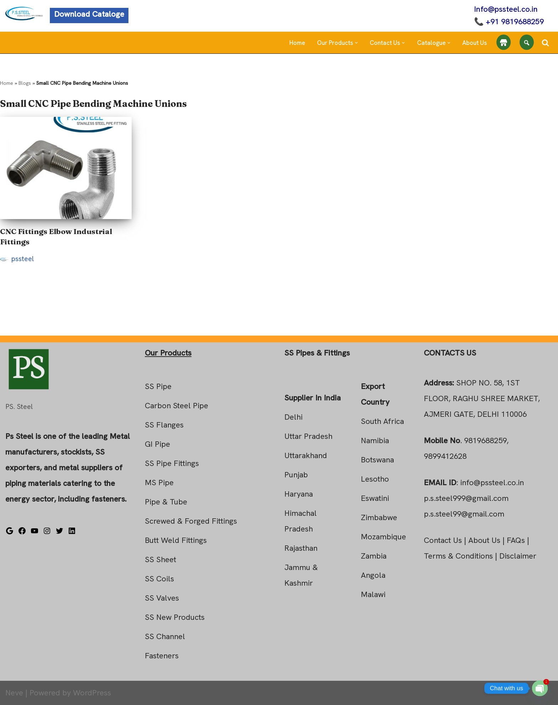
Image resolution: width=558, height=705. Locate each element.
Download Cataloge (89, 14)
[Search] (545, 42)
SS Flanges (164, 425)
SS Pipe (158, 386)
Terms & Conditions (458, 556)
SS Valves (162, 598)
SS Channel (165, 636)
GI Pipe (157, 444)
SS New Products (175, 617)
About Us (474, 43)
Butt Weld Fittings (176, 540)
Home (297, 43)
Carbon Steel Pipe (176, 405)
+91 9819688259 (515, 21)
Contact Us (443, 540)
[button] (356, 43)
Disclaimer (517, 556)
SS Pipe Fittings (172, 463)
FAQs (516, 540)
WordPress (92, 693)
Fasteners (162, 655)
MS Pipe (159, 482)
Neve (14, 693)
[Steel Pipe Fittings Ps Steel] (24, 13)
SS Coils (159, 579)
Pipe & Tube (166, 502)
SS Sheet (160, 559)
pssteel (22, 258)
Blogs (25, 83)
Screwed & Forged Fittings (191, 521)
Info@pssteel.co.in (506, 9)
